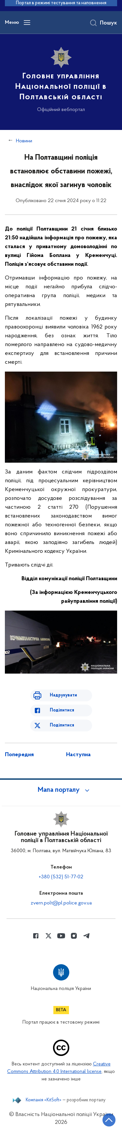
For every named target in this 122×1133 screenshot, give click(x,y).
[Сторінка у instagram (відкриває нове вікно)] (74, 936)
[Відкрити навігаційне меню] (27, 22)
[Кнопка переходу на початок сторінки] (108, 1119)
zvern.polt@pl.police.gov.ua (61, 903)
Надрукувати (63, 695)
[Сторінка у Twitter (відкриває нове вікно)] (48, 936)
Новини (24, 141)
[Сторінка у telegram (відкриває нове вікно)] (86, 936)
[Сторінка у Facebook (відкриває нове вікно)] (36, 936)
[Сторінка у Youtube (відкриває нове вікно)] (61, 936)
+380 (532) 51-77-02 (61, 877)
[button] (61, 790)
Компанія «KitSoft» (43, 1100)
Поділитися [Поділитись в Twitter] (62, 725)
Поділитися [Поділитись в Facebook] (62, 710)
